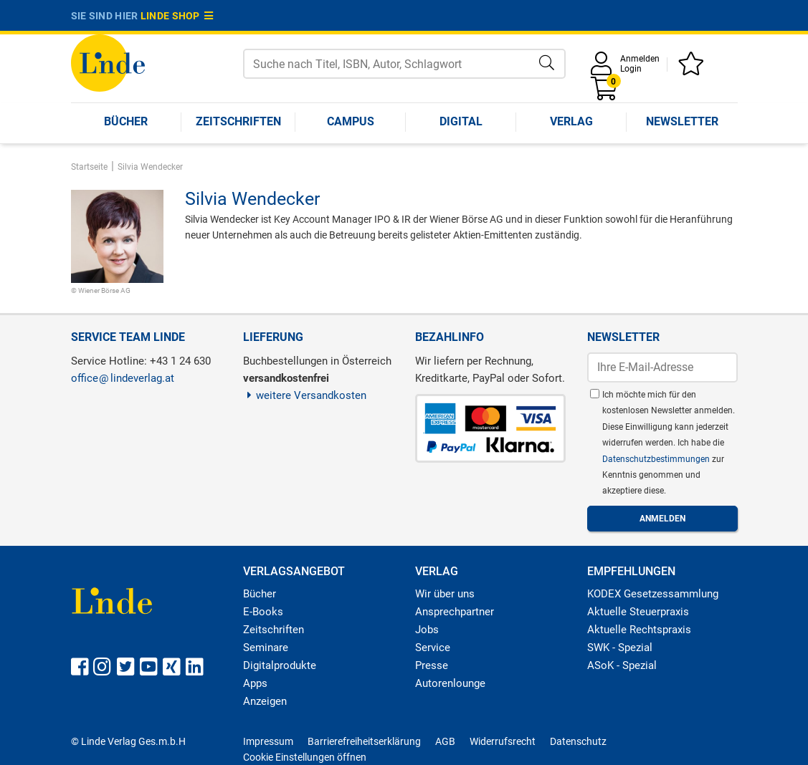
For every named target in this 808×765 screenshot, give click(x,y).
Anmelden (640, 59)
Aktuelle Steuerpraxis (638, 611)
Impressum (268, 741)
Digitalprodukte (279, 665)
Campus (350, 121)
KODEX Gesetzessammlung (652, 593)
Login (631, 69)
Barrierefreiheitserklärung (364, 741)
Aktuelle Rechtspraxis (639, 629)
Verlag (571, 121)
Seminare (265, 647)
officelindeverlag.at (122, 378)
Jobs (427, 629)
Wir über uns (445, 593)
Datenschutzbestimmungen (657, 459)
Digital (461, 121)
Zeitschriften (238, 121)
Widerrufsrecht (503, 741)
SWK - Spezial (619, 647)
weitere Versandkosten (305, 395)
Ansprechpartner (454, 611)
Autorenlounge (450, 683)
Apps (255, 683)
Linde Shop (177, 15)
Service (432, 647)
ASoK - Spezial (622, 665)
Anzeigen (265, 701)
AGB (445, 741)
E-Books (263, 611)
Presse (431, 665)
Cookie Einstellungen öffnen (304, 757)
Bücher (126, 121)
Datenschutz (578, 741)
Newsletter (682, 121)
